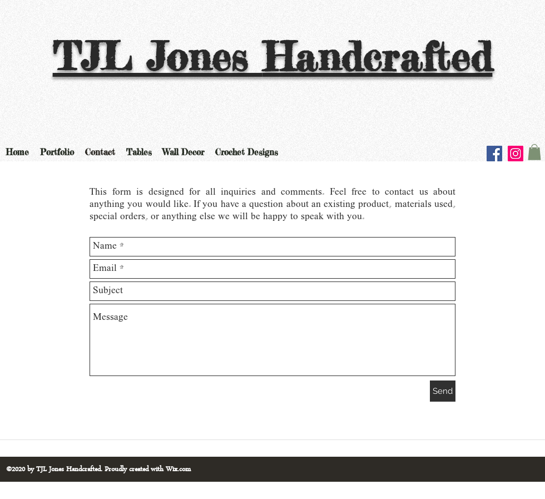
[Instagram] (515, 153)
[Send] (442, 391)
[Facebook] (494, 153)
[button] (534, 152)
